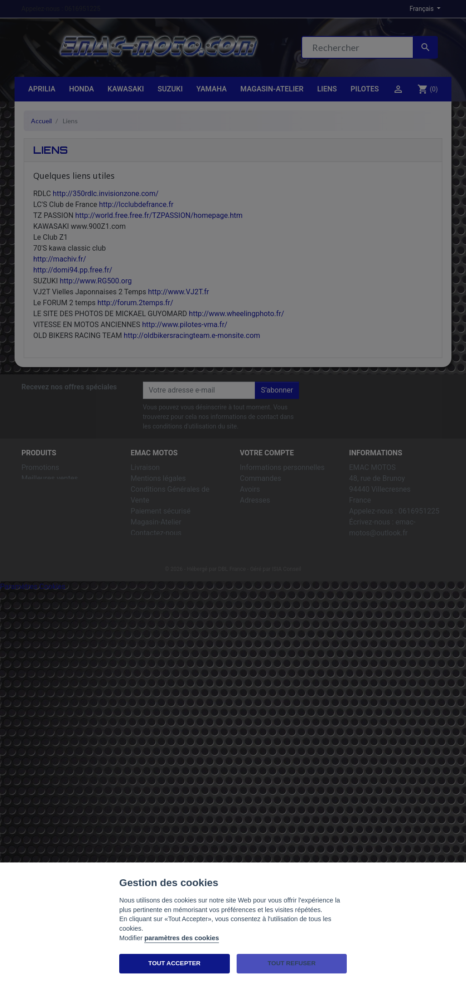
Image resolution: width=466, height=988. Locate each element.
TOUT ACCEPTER (174, 963)
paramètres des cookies (181, 938)
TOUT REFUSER (291, 963)
